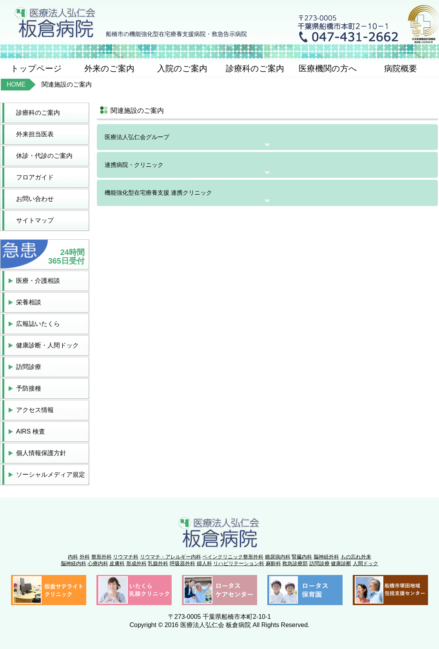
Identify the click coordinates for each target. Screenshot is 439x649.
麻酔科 (273, 563)
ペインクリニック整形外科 (232, 557)
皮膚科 (117, 563)
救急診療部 (295, 563)
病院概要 (400, 68)
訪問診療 (28, 366)
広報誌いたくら (38, 323)
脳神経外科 (326, 557)
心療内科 (98, 563)
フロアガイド (35, 177)
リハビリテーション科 (238, 563)
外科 (85, 557)
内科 (73, 557)
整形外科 (101, 557)
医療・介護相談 (38, 280)
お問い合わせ (35, 198)
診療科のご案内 (255, 68)
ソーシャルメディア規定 (50, 474)
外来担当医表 (35, 134)
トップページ (36, 68)
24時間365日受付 (66, 256)
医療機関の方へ (328, 68)
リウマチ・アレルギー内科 (170, 557)
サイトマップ (35, 220)
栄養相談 (28, 302)
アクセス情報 (35, 410)
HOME (16, 84)
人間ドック (365, 563)
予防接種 (28, 388)
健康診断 (341, 563)
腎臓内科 (302, 557)
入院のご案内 (182, 68)
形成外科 (136, 563)
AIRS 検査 (30, 431)
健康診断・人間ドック (47, 345)
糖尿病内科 (277, 557)
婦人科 (204, 563)
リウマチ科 (125, 557)
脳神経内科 (73, 563)
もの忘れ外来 (356, 557)
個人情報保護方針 (41, 453)
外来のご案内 (109, 68)
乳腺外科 (158, 563)
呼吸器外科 (182, 563)
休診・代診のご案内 (44, 155)
